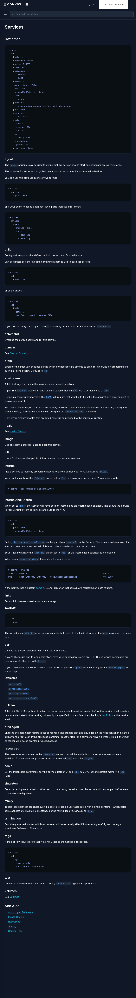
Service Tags (15, 931)
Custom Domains (19, 353)
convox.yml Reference (20, 912)
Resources (14, 921)
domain (40, 587)
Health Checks (18, 431)
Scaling (12, 926)
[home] (12, 4)
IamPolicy (107, 715)
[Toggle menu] (5, 14)
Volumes (14, 896)
